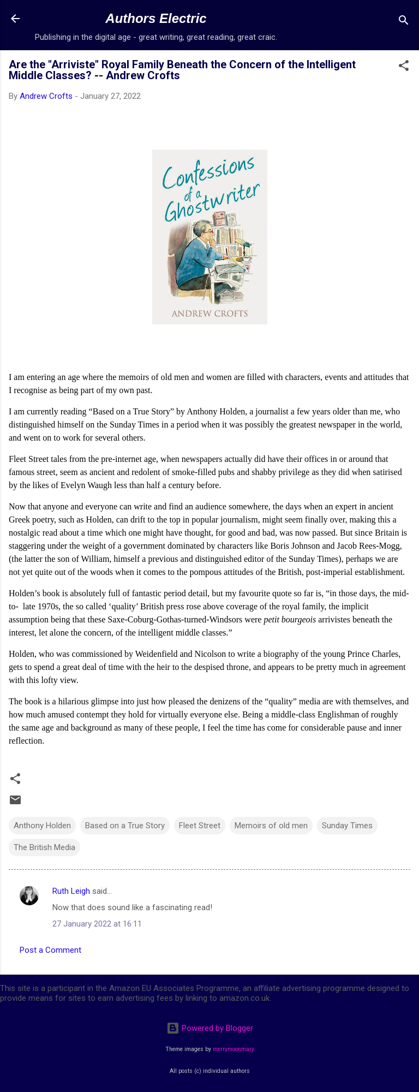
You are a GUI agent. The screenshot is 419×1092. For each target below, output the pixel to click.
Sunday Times (347, 825)
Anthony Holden (42, 825)
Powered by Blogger (209, 1028)
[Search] (403, 22)
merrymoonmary (233, 1049)
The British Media (44, 847)
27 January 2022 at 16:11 (97, 924)
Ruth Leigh (71, 891)
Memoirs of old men (271, 825)
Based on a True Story (125, 825)
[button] (403, 67)
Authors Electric (155, 18)
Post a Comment (50, 950)
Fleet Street (199, 825)
